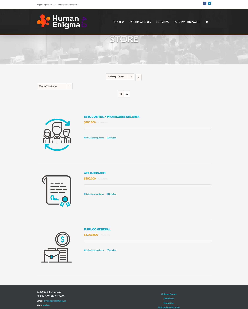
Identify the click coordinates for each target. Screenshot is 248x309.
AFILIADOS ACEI (94, 173)
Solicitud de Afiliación (169, 307)
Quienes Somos (168, 294)
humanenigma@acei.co (67, 4)
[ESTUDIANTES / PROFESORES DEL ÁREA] (57, 135)
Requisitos (169, 303)
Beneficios (169, 298)
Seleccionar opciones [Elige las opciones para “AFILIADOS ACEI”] (95, 194)
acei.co (46, 305)
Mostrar (48, 86)
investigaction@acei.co (55, 300)
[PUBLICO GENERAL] (57, 247)
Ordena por (116, 76)
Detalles (112, 137)
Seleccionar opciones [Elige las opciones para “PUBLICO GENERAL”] (95, 250)
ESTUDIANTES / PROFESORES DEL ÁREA (111, 117)
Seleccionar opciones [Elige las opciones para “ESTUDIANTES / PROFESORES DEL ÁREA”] (95, 137)
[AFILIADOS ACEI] (57, 191)
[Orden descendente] (138, 77)
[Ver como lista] (127, 94)
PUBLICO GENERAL (97, 229)
